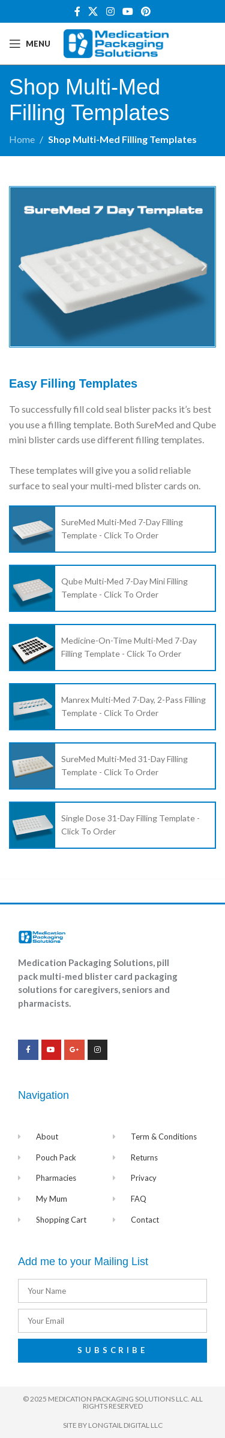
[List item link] (112, 529)
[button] (21, 267)
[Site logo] (116, 42)
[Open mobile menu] (29, 44)
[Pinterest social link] (145, 11)
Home (22, 139)
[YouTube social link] (127, 11)
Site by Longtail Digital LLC (113, 1425)
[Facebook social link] (77, 11)
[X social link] (93, 11)
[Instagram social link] (110, 11)
